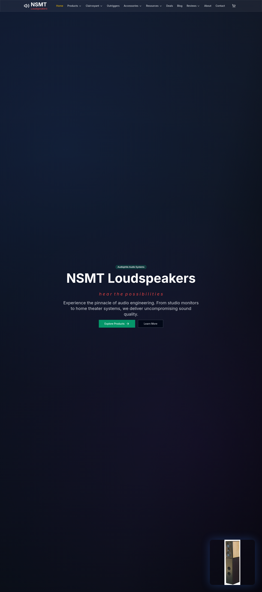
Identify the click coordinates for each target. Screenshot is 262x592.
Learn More (150, 323)
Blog (179, 5)
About (207, 5)
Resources (154, 5)
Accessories (133, 5)
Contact (220, 5)
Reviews (193, 5)
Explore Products (117, 323)
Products (74, 5)
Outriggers (113, 5)
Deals (169, 5)
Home (59, 5)
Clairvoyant (94, 5)
